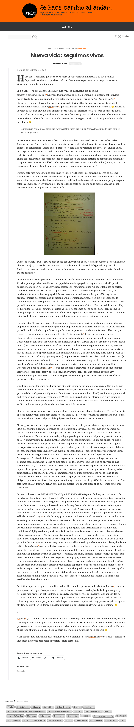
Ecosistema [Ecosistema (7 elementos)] (89, 705)
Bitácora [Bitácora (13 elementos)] (36, 705)
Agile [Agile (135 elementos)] (10, 705)
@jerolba (21, 617)
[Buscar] (34, 37)
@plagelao (53, 106)
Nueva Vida (81, 48)
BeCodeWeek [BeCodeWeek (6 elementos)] (22, 705)
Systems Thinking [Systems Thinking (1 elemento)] (55, 719)
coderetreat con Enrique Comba (32, 94)
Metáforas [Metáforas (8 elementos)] (31, 714)
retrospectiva (75, 64)
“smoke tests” (46, 367)
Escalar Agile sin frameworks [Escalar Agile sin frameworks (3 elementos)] (59, 710)
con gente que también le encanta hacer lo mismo (57, 114)
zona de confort (35, 515)
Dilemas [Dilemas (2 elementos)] (77, 705)
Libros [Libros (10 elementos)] (107, 710)
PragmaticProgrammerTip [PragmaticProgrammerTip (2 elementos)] (103, 714)
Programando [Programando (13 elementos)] (14, 718)
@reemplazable (92, 635)
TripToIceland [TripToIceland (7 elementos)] (96, 719)
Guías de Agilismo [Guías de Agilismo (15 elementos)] (93, 710)
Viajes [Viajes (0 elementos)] (122, 719)
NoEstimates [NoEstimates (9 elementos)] (45, 714)
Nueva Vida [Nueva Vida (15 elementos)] (59, 714)
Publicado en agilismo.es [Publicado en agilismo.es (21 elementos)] (34, 718)
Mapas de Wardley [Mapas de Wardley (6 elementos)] (15, 714)
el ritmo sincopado (75, 333)
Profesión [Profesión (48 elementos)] (121, 714)
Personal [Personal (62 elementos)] (86, 714)
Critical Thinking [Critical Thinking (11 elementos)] (63, 705)
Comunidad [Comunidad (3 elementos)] (48, 705)
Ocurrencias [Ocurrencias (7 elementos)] (73, 714)
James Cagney (32, 545)
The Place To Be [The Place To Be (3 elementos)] (81, 719)
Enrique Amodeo (106, 585)
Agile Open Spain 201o (53, 91)
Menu (67, 26)
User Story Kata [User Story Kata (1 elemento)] (111, 719)
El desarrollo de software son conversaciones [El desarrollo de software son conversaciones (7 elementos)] (26, 710)
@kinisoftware (54, 355)
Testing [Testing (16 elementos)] (69, 718)
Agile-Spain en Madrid (104, 98)
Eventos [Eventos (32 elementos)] (78, 709)
